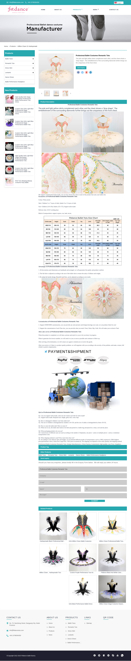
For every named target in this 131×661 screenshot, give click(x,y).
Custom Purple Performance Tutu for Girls (81, 573)
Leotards (8, 73)
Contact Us (113, 10)
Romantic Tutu (9, 63)
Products (77, 10)
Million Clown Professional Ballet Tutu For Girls (111, 541)
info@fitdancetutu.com (16, 2)
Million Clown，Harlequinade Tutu (50, 573)
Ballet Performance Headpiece (15, 82)
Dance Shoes (9, 77)
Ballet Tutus (9, 59)
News (96, 10)
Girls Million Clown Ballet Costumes (80, 541)
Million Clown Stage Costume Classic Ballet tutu (111, 604)
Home (43, 10)
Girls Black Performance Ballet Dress (80, 604)
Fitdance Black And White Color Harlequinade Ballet (111, 573)
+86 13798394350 (33, 2)
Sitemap (89, 623)
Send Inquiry (81, 68)
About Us (58, 10)
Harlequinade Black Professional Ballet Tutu (52, 541)
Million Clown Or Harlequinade (27, 46)
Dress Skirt (8, 68)
